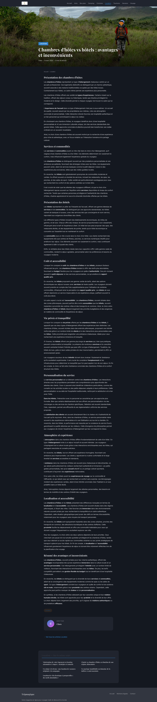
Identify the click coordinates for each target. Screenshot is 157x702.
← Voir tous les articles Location (55, 637)
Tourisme (116, 3)
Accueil (69, 3)
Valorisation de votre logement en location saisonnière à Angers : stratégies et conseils (58, 663)
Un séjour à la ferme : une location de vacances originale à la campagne (59, 670)
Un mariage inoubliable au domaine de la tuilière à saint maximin (95, 670)
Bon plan (83, 3)
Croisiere (100, 3)
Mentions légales (122, 693)
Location (108, 3)
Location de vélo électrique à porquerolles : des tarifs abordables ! (58, 676)
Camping (91, 3)
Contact (132, 693)
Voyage (132, 3)
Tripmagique (28, 694)
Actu (75, 3)
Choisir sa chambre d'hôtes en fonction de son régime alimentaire (97, 663)
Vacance (125, 3)
